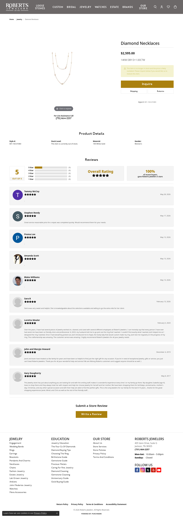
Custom (58, 7)
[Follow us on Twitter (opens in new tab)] (148, 470)
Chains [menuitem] (13, 468)
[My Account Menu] (161, 7)
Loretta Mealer (32, 320)
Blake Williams (32, 277)
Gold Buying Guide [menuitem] (60, 482)
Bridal (71, 7)
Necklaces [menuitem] (14, 464)
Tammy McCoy (31, 191)
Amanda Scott (31, 255)
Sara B (27, 298)
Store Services (100, 447)
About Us (97, 443)
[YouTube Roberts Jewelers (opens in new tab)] (158, 470)
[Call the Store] (142, 449)
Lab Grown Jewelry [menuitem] (19, 478)
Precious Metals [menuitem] (59, 464)
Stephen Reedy (32, 212)
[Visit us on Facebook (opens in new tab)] (137, 470)
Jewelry (85, 7)
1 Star (30, 179)
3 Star (30, 173)
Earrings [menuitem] (13, 454)
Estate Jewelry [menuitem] (17, 475)
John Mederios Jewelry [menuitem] (21, 485)
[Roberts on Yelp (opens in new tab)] (153, 470)
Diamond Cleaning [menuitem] (59, 471)
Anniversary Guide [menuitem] (60, 478)
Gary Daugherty (32, 373)
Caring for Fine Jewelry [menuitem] (62, 468)
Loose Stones (40, 7)
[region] (64, 68)
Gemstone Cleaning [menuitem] (60, 475)
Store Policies (99, 450)
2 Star (30, 176)
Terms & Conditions (94, 504)
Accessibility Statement (116, 504)
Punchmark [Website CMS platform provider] (97, 514)
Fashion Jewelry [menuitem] (17, 471)
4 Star (30, 170)
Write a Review (91, 414)
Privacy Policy (99, 454)
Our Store (143, 7)
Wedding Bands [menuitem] (17, 447)
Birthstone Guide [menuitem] (59, 457)
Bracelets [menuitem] (14, 457)
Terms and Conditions (103, 457)
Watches (101, 7)
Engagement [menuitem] (15, 443)
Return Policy (62, 504)
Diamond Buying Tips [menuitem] (61, 450)
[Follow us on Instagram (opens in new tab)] (142, 470)
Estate (114, 7)
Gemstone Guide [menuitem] (59, 461)
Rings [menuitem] (12, 450)
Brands (127, 7)
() (69, 167)
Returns (160, 91)
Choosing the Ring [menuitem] (60, 454)
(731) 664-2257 (64, 118)
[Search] (155, 7)
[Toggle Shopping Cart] (175, 7)
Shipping (133, 91)
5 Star (30, 167)
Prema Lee (29, 234)
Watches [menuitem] (14, 489)
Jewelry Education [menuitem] (60, 443)
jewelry (19, 19)
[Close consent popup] (57, 513)
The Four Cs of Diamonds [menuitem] (63, 447)
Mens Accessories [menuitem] (18, 492)
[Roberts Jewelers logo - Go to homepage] (18, 7)
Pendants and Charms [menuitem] (20, 461)
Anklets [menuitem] (13, 482)
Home (12, 19)
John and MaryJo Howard (37, 349)
